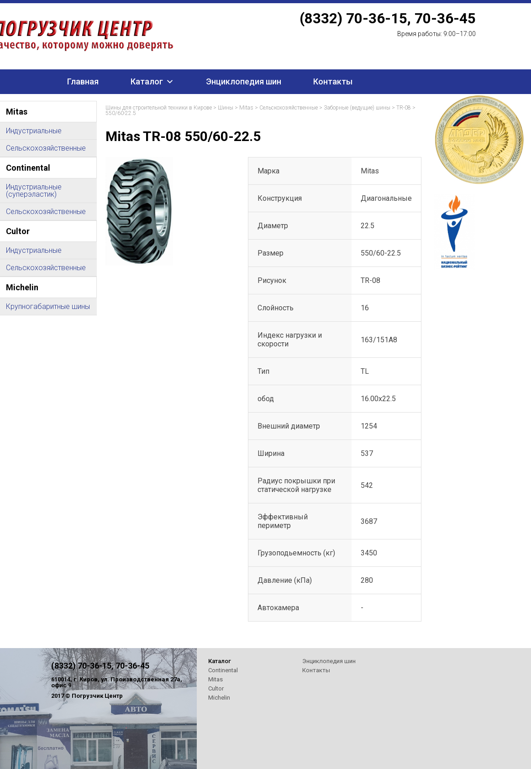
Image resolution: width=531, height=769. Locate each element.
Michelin (219, 697)
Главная (83, 81)
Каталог (147, 81)
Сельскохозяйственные (288, 108)
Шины (225, 108)
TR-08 (403, 108)
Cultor (216, 688)
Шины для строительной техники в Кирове (158, 108)
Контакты (332, 81)
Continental (223, 670)
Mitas (246, 108)
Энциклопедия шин (243, 81)
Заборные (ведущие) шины (357, 108)
